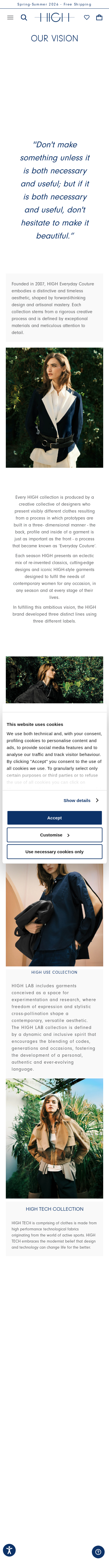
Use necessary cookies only (54, 851)
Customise (54, 834)
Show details (77, 800)
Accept (54, 817)
